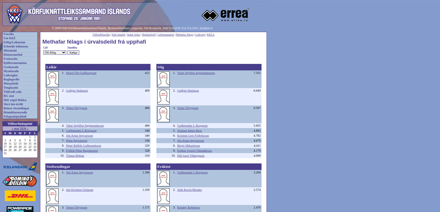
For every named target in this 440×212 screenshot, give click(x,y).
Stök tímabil (118, 34)
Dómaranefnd (13, 54)
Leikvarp (200, 34)
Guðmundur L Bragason (81, 130)
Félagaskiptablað (15, 116)
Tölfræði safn (12, 91)
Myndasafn (11, 71)
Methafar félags (184, 34)
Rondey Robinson (188, 207)
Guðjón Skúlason (77, 90)
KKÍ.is (210, 34)
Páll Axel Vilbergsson (191, 155)
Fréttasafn (10, 58)
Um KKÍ (9, 38)
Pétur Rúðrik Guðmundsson (83, 145)
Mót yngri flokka (15, 100)
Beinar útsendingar (16, 108)
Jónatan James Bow (189, 130)
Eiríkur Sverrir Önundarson (194, 150)
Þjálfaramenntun (15, 62)
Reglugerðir (11, 79)
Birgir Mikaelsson (188, 145)
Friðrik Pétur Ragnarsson (81, 150)
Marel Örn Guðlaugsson (81, 72)
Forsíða (9, 34)
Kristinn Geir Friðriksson (193, 135)
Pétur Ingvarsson (76, 140)
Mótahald (10, 50)
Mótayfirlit (11, 83)
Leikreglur (11, 75)
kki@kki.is (206, 28)
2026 (23, 128)
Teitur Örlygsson (76, 108)
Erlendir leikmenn (16, 46)
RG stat (9, 95)
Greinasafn (11, 67)
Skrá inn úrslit (13, 104)
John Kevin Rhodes (189, 189)
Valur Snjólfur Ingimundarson (85, 125)
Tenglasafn (11, 87)
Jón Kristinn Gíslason (79, 189)
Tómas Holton (75, 155)
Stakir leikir (133, 34)
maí (16, 128)
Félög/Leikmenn (14, 42)
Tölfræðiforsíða (101, 34)
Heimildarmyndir (15, 112)
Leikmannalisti (166, 34)
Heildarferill (149, 34)
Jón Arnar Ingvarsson (79, 135)
